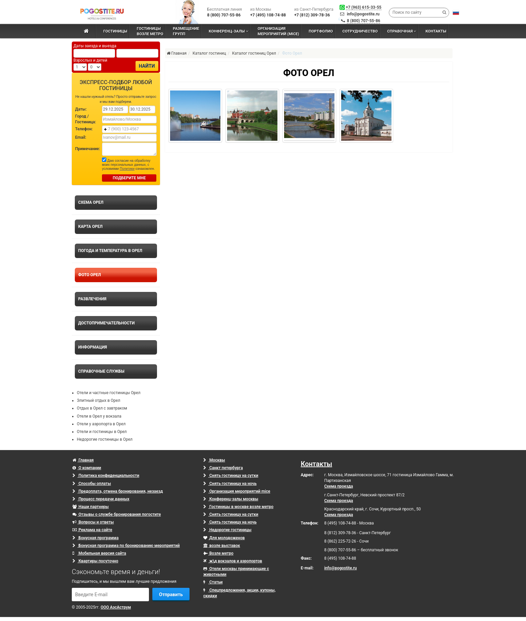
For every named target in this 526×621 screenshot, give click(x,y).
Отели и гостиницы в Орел (102, 431)
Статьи (213, 582)
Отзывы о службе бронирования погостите (116, 514)
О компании (86, 467)
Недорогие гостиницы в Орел (105, 439)
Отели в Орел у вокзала (99, 416)
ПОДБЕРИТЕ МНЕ (129, 178)
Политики (127, 169)
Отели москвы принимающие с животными (236, 571)
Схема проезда (338, 486)
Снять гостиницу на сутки (230, 475)
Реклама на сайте (92, 529)
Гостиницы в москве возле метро (238, 506)
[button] (456, 12)
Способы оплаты (91, 483)
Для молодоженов (224, 538)
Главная (83, 460)
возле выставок (221, 545)
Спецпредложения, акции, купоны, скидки (239, 593)
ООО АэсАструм (116, 607)
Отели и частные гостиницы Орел (109, 392)
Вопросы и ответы (93, 522)
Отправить (171, 594)
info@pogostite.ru (363, 14)
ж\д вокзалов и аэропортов (232, 561)
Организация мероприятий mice (236, 491)
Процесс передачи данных (100, 499)
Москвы (214, 460)
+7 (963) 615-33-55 (363, 7)
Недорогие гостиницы (227, 529)
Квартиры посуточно (95, 561)
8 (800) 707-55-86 (363, 20)
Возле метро (218, 553)
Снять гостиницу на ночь (230, 483)
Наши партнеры (90, 506)
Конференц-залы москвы (230, 499)
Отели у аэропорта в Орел (101, 424)
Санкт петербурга (223, 467)
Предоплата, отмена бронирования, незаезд (117, 491)
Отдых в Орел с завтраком (102, 408)
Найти (147, 66)
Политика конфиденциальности (105, 475)
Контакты (316, 464)
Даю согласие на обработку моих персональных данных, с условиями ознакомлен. (128, 164)
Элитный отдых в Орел (98, 400)
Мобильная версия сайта (99, 553)
